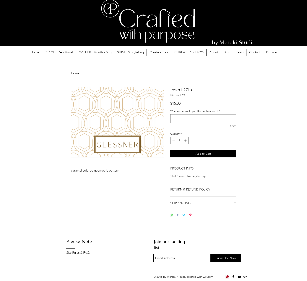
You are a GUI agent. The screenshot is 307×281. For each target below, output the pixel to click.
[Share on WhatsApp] (171, 215)
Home (75, 73)
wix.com (208, 276)
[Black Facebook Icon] (233, 277)
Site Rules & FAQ (78, 252)
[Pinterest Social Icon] (227, 277)
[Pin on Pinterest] (190, 215)
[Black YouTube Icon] (239, 277)
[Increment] (185, 140)
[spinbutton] (179, 140)
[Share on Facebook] (177, 215)
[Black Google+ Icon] (245, 277)
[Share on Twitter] (183, 215)
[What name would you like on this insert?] (203, 118)
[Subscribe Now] (225, 258)
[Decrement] (173, 140)
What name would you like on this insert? (195, 111)
